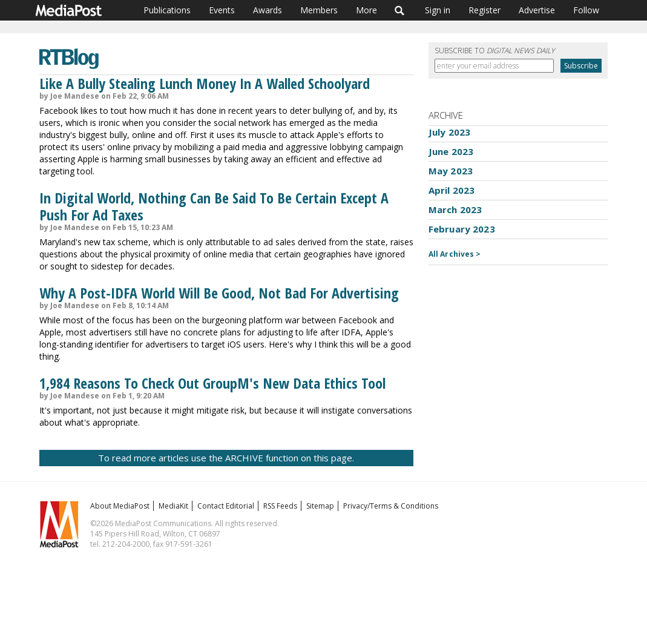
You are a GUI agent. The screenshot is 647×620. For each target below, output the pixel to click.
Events (222, 10)
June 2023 (451, 151)
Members (319, 10)
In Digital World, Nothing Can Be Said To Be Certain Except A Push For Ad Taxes (214, 206)
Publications (167, 10)
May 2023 (451, 171)
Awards (267, 10)
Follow (586, 10)
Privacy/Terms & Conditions (390, 506)
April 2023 (452, 190)
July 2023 (449, 132)
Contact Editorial (225, 506)
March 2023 (455, 209)
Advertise (537, 10)
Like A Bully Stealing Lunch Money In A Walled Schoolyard (204, 83)
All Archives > (455, 254)
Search (399, 10)
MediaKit (173, 506)
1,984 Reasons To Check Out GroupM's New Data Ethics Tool (212, 383)
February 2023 (462, 229)
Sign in (437, 10)
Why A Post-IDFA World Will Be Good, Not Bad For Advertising (219, 293)
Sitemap (320, 506)
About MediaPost (119, 506)
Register (484, 10)
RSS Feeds (280, 506)
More (366, 10)
